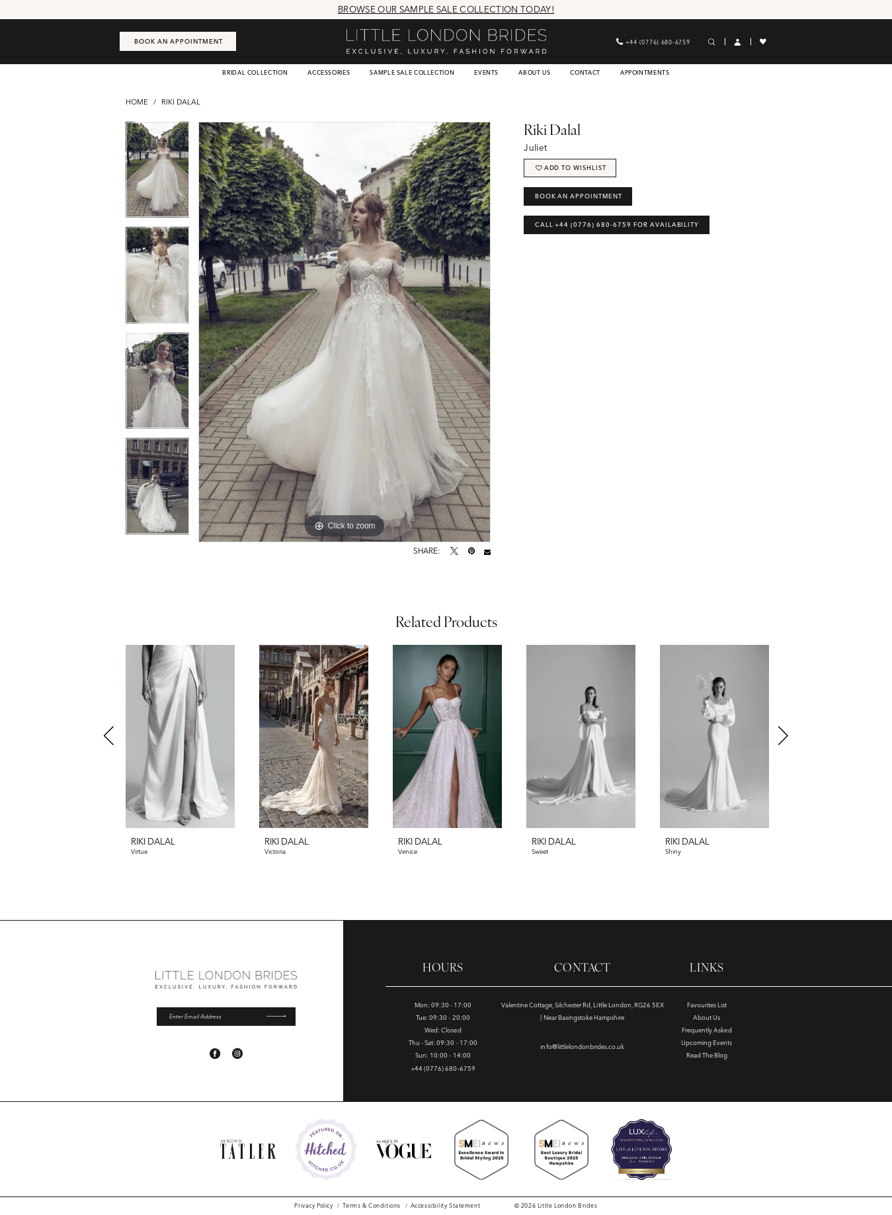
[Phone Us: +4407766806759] (653, 41)
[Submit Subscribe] (280, 1016)
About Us (706, 1017)
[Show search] (712, 42)
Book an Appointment (579, 197)
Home (137, 101)
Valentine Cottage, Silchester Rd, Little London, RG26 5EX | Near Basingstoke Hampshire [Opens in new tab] (582, 1011)
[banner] (446, 41)
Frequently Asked (706, 1030)
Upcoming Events (706, 1042)
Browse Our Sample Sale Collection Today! (446, 9)
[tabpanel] (158, 175)
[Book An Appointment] (178, 41)
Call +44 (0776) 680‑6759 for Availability (617, 226)
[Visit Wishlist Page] (763, 41)
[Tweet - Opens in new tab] (454, 552)
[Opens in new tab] (326, 1149)
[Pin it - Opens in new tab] (471, 552)
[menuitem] (178, 41)
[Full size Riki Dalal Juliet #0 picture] (344, 332)
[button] (737, 42)
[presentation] (180, 736)
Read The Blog (706, 1055)
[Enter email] (226, 1016)
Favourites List (707, 1005)
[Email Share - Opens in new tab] (487, 551)
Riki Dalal (180, 101)
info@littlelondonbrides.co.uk (582, 1046)
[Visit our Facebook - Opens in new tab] (215, 1054)
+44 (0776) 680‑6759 (443, 1068)
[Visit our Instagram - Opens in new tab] (237, 1054)
